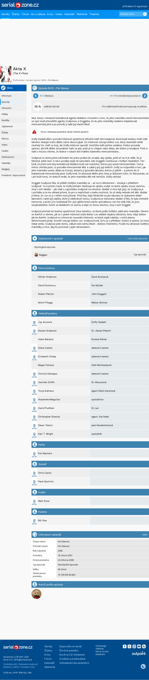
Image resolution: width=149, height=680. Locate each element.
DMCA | (17, 667)
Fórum (25, 14)
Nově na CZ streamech (72, 654)
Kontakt (25, 667)
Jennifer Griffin (46, 382)
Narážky (5, 120)
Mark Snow (44, 500)
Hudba (59, 14)
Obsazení (6, 108)
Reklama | (8, 667)
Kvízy (50, 14)
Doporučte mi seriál (70, 646)
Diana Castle (45, 347)
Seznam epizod (33, 80)
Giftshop (100, 648)
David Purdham (46, 408)
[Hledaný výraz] (133, 14)
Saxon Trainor (45, 425)
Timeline (94, 14)
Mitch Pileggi (45, 302)
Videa (4, 144)
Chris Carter (45, 472)
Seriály (6, 14)
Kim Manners (45, 453)
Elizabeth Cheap (47, 356)
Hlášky (5, 114)
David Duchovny (47, 285)
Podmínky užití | (11, 664)
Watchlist (82, 14)
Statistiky (6, 163)
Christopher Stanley (49, 416)
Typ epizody (140, 254)
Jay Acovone (45, 322)
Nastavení (100, 654)
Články (16, 14)
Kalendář (69, 14)
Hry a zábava (38, 14)
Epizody (5, 102)
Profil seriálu (18, 80)
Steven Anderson (47, 330)
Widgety (6, 169)
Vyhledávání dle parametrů (74, 662)
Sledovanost (8, 157)
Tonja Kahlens (46, 390)
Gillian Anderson (47, 276)
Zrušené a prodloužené (72, 658)
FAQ (33, 667)
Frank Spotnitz (46, 481)
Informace (7, 95)
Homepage (101, 645)
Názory (5, 138)
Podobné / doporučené (13, 175)
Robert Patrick (46, 293)
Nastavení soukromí (28, 664)
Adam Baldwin (46, 339)
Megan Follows (46, 365)
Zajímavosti (7, 126)
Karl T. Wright (45, 433)
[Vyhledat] (145, 14)
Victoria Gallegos (47, 373)
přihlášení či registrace (135, 6)
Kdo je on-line (102, 651)
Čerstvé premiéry (69, 650)
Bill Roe (42, 520)
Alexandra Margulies (49, 399)
